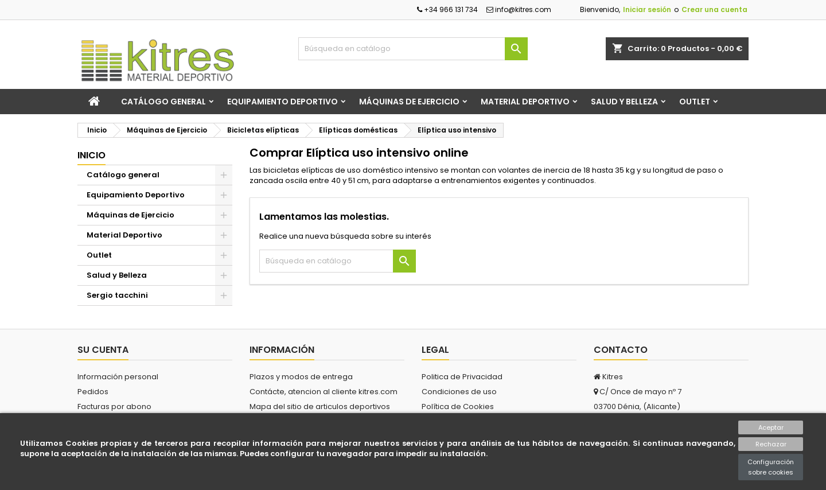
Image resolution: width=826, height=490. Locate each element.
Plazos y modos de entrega (301, 376)
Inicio (91, 155)
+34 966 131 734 (447, 9)
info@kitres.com (518, 9)
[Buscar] (413, 48)
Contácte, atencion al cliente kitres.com (324, 391)
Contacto (621, 349)
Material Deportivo (525, 101)
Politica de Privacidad (462, 376)
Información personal (117, 376)
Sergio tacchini (117, 295)
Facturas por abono (114, 406)
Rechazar (770, 444)
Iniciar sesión (647, 9)
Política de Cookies (458, 406)
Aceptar (771, 427)
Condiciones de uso (459, 391)
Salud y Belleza (624, 101)
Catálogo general (163, 101)
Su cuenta (102, 349)
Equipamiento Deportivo (282, 101)
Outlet (694, 101)
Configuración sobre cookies (770, 467)
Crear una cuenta (714, 9)
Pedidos (92, 391)
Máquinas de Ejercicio (409, 101)
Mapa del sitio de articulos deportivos (320, 406)
